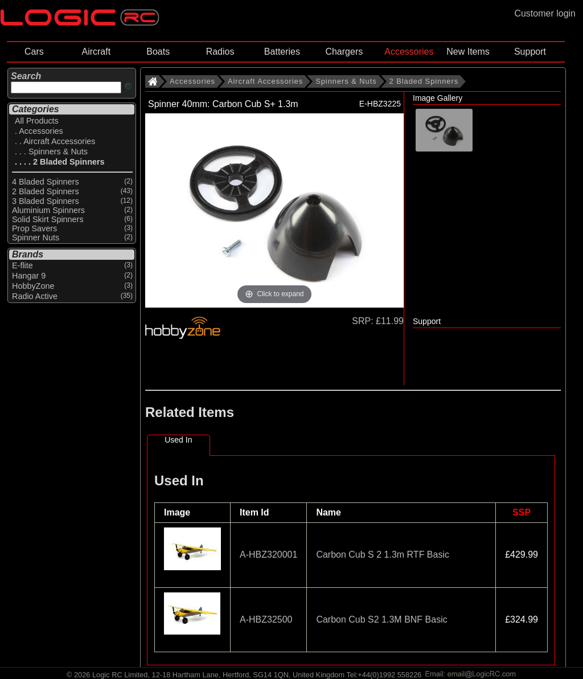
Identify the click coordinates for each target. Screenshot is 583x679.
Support (530, 51)
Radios (220, 51)
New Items (468, 51)
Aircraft (95, 51)
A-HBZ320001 (268, 554)
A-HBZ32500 (266, 619)
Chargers (344, 51)
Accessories (408, 51)
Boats (158, 51)
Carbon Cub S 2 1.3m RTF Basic (382, 554)
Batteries (282, 51)
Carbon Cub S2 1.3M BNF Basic (381, 619)
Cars (34, 51)
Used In (178, 439)
